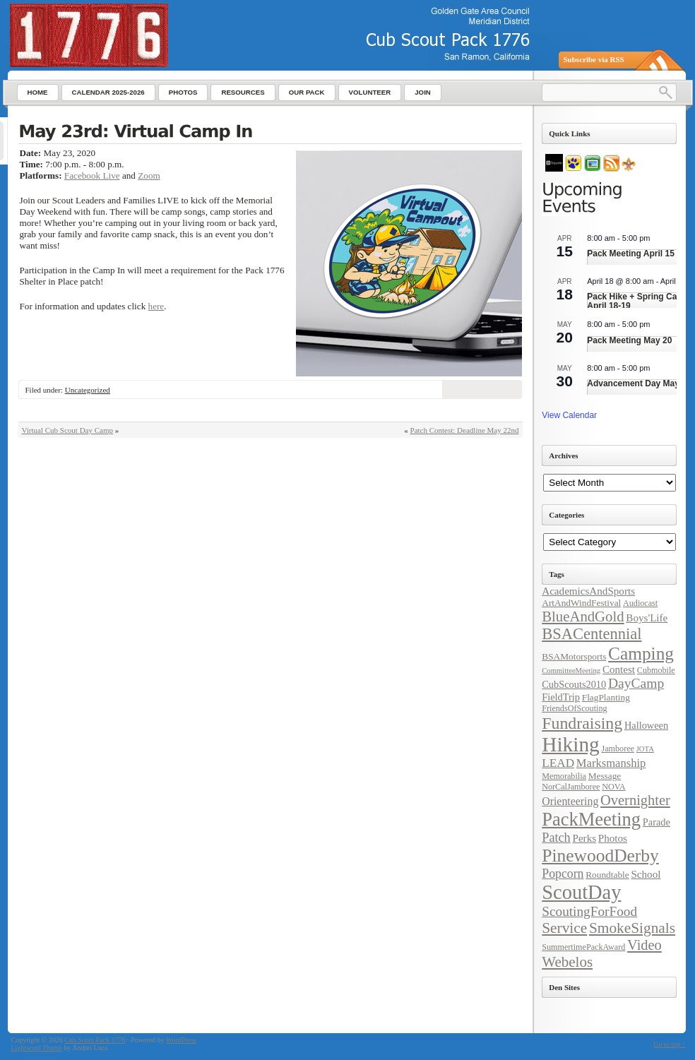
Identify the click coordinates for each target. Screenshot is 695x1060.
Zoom (149, 175)
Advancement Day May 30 (639, 383)
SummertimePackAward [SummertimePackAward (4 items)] (583, 947)
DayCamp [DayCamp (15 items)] (636, 683)
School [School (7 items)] (645, 874)
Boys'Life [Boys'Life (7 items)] (646, 618)
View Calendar (569, 415)
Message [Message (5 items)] (605, 775)
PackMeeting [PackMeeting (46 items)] (591, 819)
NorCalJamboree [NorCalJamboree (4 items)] (571, 787)
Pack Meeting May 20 (629, 340)
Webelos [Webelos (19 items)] (567, 961)
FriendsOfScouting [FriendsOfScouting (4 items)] (574, 708)
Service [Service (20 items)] (564, 927)
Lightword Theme (36, 1048)
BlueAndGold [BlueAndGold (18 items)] (583, 616)
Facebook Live (92, 175)
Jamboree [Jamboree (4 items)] (617, 749)
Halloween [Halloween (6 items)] (646, 725)
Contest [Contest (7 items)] (618, 669)
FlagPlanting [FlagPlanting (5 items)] (606, 697)
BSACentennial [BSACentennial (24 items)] (591, 634)
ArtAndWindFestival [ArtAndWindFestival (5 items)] (581, 602)
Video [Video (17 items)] (644, 945)
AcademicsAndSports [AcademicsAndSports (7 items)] (588, 591)
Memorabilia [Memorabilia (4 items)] (564, 776)
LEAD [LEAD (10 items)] (558, 763)
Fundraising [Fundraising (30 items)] (582, 723)
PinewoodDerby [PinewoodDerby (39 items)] (600, 855)
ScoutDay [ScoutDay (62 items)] (581, 892)
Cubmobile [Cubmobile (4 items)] (656, 670)
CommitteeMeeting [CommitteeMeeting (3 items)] (571, 670)
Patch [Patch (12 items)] (556, 837)
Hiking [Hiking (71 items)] (570, 744)
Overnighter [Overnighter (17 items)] (635, 800)
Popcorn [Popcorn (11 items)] (562, 874)
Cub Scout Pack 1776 (94, 1040)
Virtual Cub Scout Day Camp (68, 430)
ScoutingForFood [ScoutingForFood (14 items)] (589, 911)
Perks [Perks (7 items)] (584, 838)
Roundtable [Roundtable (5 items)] (607, 874)
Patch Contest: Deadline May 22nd (464, 430)
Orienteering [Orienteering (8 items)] (570, 801)
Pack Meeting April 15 (631, 253)
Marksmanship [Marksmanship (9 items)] (611, 763)
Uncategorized (87, 390)
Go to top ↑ (669, 1044)
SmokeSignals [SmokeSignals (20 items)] (632, 927)
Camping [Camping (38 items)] (641, 653)
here (156, 306)
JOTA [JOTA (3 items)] (645, 749)
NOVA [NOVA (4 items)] (613, 787)
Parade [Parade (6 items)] (656, 822)
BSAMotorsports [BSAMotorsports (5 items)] (574, 656)
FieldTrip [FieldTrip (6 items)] (561, 697)
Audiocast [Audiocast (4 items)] (640, 603)
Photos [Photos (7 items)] (612, 838)
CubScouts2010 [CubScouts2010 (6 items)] (574, 684)
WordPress (181, 1040)
